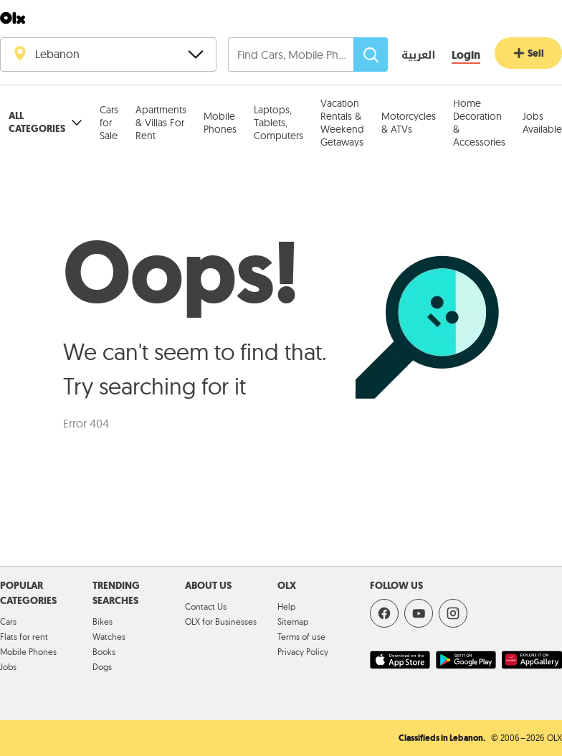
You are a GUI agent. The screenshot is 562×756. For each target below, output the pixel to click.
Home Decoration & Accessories (479, 122)
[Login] (466, 55)
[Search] (370, 54)
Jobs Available (542, 123)
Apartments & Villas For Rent (160, 122)
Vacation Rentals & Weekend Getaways (342, 122)
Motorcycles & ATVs (408, 123)
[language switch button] (408, 56)
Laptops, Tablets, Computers (278, 122)
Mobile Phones (220, 123)
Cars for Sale (109, 122)
